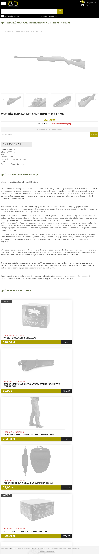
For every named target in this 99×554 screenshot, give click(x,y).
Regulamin (30, 522)
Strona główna (6, 31)
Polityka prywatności (47, 525)
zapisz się (90, 519)
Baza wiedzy (30, 514)
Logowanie (46, 516)
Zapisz (94, 134)
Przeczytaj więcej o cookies (46, 551)
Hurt (44, 514)
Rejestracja (46, 519)
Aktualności (30, 516)
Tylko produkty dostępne (11, 16)
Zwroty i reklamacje (30, 525)
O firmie (29, 511)
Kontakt (29, 529)
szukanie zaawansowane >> (51, 16)
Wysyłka (29, 519)
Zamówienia (47, 522)
